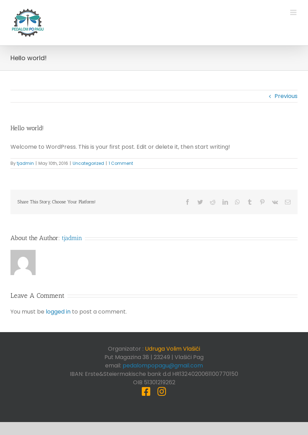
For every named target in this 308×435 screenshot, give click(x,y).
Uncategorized (88, 163)
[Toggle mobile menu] (294, 12)
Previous (286, 96)
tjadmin (25, 163)
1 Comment (121, 163)
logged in (58, 312)
